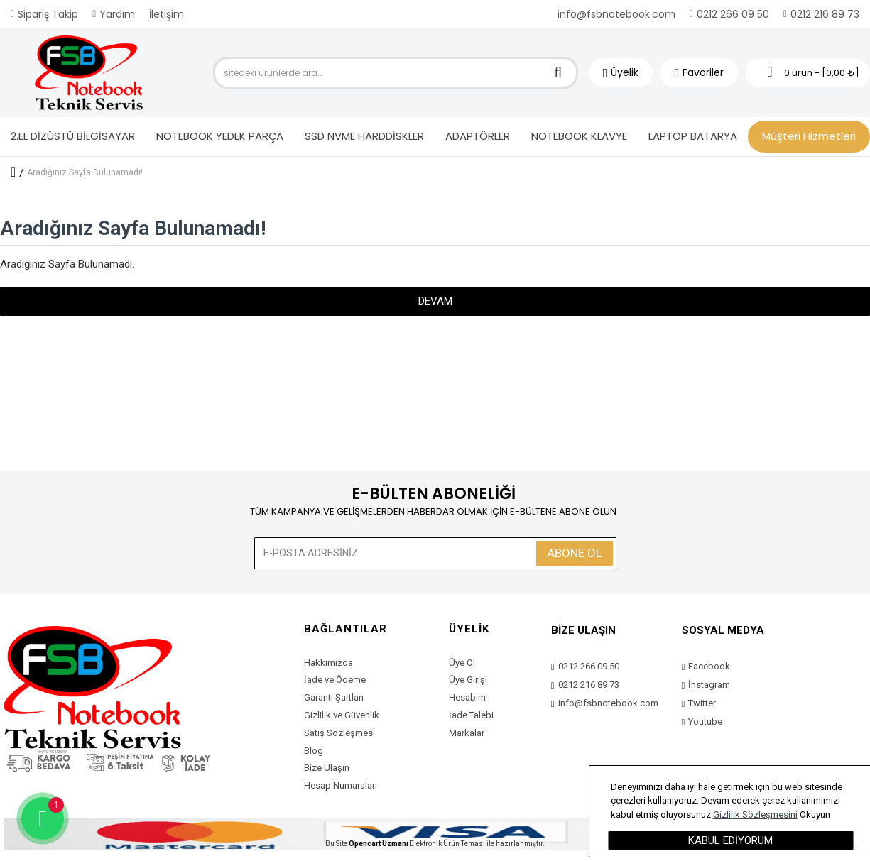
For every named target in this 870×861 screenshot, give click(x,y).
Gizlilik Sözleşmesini (755, 814)
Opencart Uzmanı (378, 844)
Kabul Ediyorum (730, 840)
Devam (435, 301)
